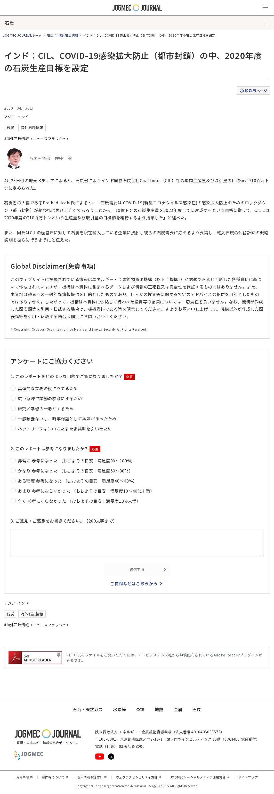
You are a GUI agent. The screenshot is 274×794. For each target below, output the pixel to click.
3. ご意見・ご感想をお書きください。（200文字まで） (64, 521)
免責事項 (24, 777)
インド (23, 116)
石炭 (9, 23)
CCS (140, 709)
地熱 (159, 709)
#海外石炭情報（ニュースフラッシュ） (37, 138)
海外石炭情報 (68, 35)
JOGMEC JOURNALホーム (22, 35)
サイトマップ (248, 777)
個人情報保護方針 (92, 777)
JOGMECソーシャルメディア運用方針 (200, 777)
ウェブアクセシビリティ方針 (139, 777)
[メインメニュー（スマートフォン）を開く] (265, 7)
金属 (178, 709)
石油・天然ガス (88, 709)
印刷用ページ (253, 90)
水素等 (119, 709)
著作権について (55, 777)
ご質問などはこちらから (133, 583)
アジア (9, 116)
